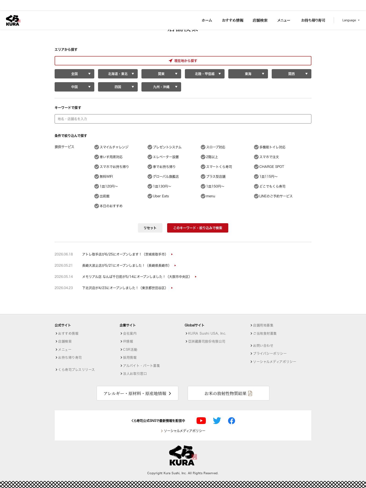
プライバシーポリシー (270, 353)
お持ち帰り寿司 (70, 357)
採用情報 (130, 357)
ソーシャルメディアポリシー (274, 361)
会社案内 (130, 333)
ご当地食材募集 (265, 333)
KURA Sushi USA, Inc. (207, 333)
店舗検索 (65, 341)
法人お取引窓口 (135, 373)
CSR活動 (130, 349)
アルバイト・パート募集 (141, 365)
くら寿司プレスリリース (76, 369)
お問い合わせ (263, 345)
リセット (150, 228)
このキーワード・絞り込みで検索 (197, 228)
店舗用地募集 (263, 325)
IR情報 (128, 341)
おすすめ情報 (68, 333)
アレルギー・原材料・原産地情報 (134, 393)
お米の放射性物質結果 (225, 393)
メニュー (64, 349)
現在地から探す (74, 61)
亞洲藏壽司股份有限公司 (206, 341)
